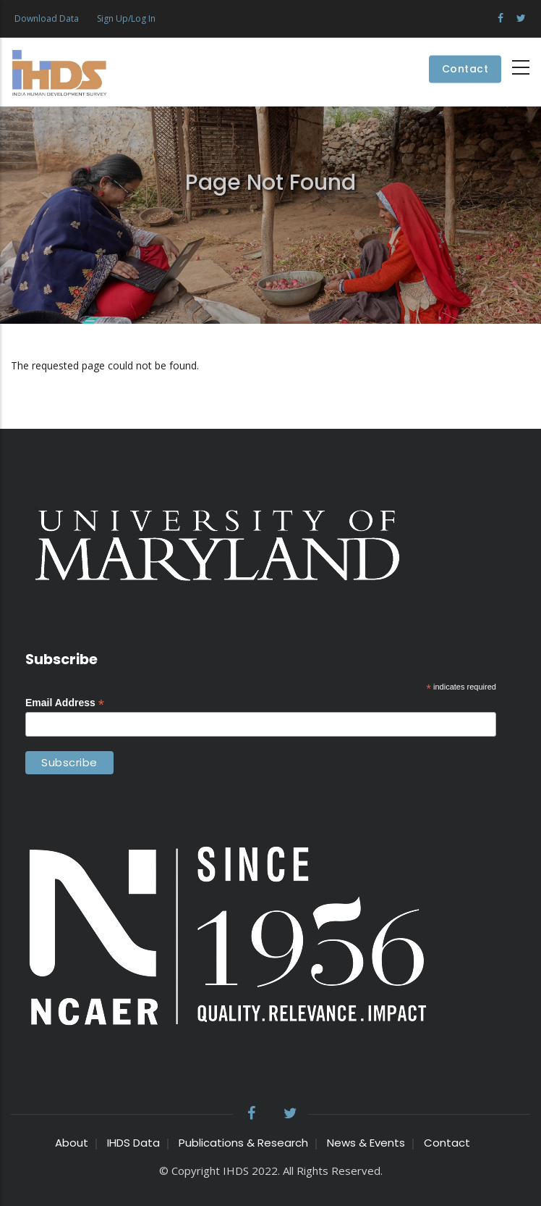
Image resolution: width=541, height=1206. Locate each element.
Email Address (64, 703)
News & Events (366, 1142)
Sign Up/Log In (126, 18)
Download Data (46, 18)
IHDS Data (133, 1142)
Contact (465, 69)
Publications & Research (243, 1142)
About (71, 1142)
